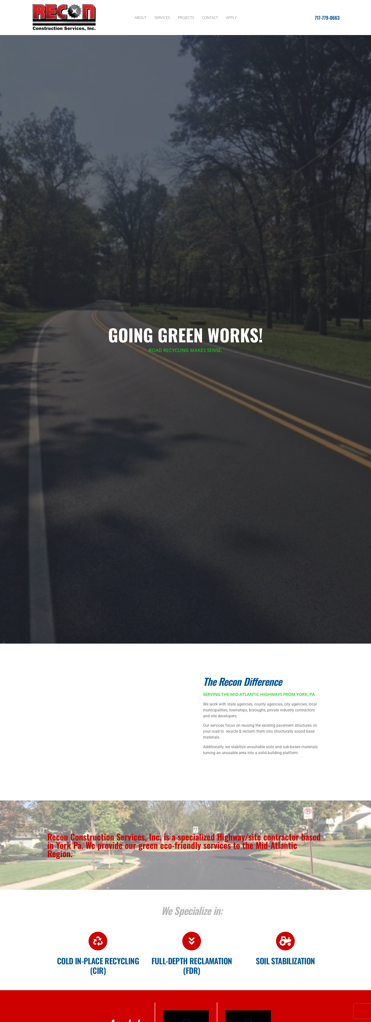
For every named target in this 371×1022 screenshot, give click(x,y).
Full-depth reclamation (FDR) (191, 965)
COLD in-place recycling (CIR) (98, 965)
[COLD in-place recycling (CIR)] (98, 941)
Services (162, 17)
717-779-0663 (327, 17)
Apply (231, 17)
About (141, 17)
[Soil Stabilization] (285, 941)
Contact (210, 17)
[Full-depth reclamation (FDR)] (191, 941)
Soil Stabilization (285, 960)
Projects (186, 17)
